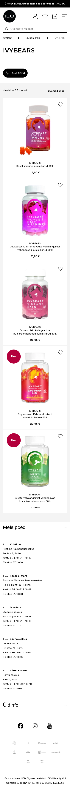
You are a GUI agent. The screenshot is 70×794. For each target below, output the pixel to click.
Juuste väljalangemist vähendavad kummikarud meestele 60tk (35, 499)
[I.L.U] (9, 16)
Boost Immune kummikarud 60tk (35, 165)
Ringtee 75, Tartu (13, 647)
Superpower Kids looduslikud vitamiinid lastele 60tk (35, 416)
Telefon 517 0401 (13, 593)
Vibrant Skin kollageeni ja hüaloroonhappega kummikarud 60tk (35, 332)
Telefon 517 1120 (12, 625)
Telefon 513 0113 (12, 688)
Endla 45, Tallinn (12, 553)
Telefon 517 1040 (13, 562)
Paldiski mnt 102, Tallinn (17, 584)
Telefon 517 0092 (13, 656)
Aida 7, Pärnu (10, 679)
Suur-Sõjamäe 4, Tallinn (17, 616)
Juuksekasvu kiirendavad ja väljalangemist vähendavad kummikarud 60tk (35, 248)
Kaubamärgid (33, 37)
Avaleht (7, 37)
